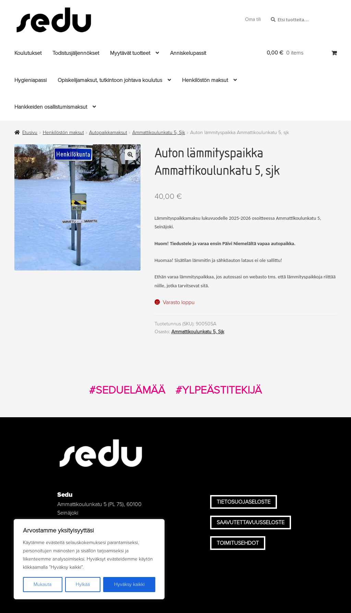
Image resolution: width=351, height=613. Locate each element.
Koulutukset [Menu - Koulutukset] (27, 53)
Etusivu (29, 132)
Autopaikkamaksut (108, 132)
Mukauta (42, 584)
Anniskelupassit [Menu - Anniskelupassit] (188, 53)
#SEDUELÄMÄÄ (127, 390)
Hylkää (83, 584)
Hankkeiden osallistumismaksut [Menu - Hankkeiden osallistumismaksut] (50, 107)
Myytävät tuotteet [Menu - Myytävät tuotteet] (130, 53)
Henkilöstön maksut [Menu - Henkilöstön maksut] (205, 80)
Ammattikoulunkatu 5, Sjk (158, 132)
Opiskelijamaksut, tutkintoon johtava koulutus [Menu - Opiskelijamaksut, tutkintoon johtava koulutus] (110, 80)
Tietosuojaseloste (243, 501)
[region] (89, 559)
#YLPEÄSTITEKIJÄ (219, 390)
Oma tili (253, 19)
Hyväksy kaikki (129, 584)
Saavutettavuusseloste (251, 522)
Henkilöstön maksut (63, 132)
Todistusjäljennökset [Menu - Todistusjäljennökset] (75, 53)
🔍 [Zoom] (130, 154)
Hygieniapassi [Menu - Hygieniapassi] (30, 80)
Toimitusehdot (238, 543)
